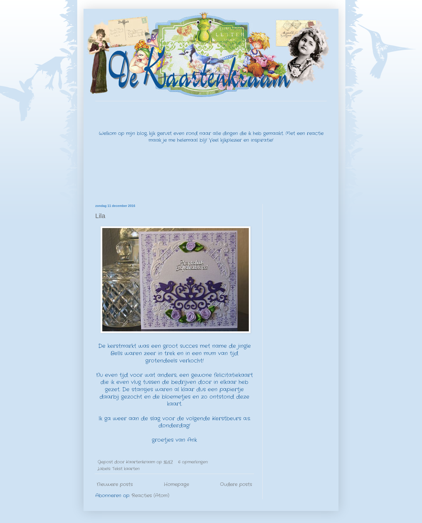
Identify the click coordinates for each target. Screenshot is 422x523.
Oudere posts (236, 484)
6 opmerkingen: (194, 462)
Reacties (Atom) (150, 495)
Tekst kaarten (125, 469)
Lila (100, 216)
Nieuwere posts (115, 484)
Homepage (176, 484)
